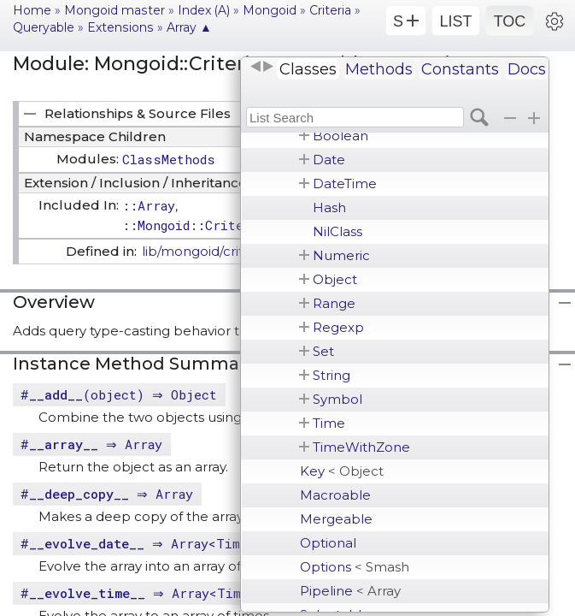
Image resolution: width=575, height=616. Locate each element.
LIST (455, 21)
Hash (329, 207)
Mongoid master (114, 10)
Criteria (330, 10)
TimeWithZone (361, 447)
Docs (527, 69)
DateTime (345, 183)
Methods (379, 69)
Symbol (337, 399)
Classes (308, 69)
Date (329, 159)
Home (32, 10)
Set (323, 351)
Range (334, 303)
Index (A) (204, 10)
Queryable (43, 27)
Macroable (335, 495)
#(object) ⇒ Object (121, 394)
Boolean (340, 135)
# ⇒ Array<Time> (140, 543)
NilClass (337, 231)
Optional (328, 543)
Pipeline (350, 591)
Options (354, 567)
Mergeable (336, 519)
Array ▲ (189, 27)
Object (335, 279)
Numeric (341, 255)
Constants (460, 69)
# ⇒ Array (94, 444)
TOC (510, 21)
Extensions (120, 27)
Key (342, 471)
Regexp (338, 327)
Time (329, 423)
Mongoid (269, 10)
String (331, 375)
